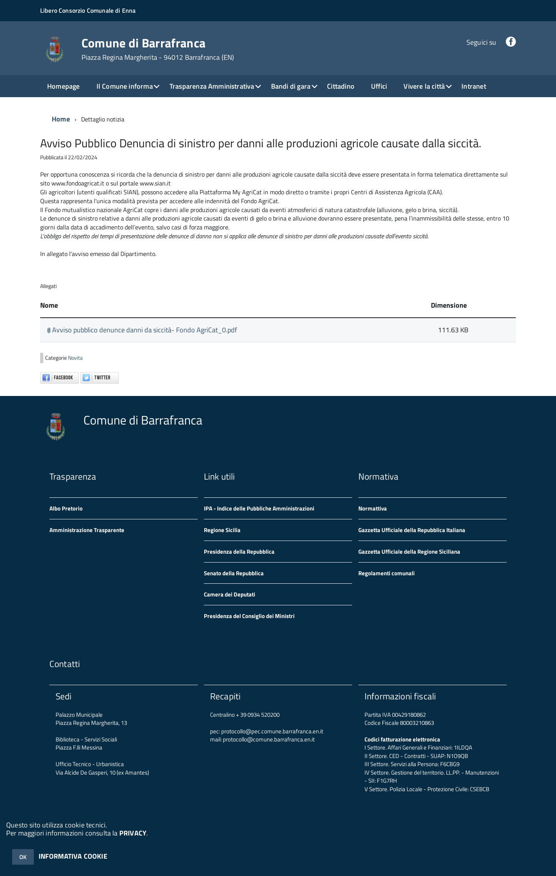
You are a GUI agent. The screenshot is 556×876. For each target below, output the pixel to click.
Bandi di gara (290, 86)
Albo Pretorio (66, 508)
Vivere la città (424, 86)
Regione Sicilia (222, 530)
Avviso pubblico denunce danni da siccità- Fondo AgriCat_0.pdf (142, 330)
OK (23, 856)
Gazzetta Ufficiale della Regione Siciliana (409, 551)
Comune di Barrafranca (157, 49)
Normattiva (372, 508)
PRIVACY (132, 833)
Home (61, 119)
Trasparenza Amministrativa (212, 86)
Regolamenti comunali (386, 573)
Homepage (63, 86)
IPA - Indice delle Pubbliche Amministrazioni (259, 508)
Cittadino (340, 86)
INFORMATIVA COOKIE (73, 856)
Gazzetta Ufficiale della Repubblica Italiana (411, 530)
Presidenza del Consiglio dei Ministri (249, 616)
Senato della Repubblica (234, 573)
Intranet (473, 86)
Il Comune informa (125, 86)
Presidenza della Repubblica (239, 551)
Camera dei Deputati (229, 594)
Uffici (379, 86)
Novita (75, 358)
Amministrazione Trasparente (86, 530)
